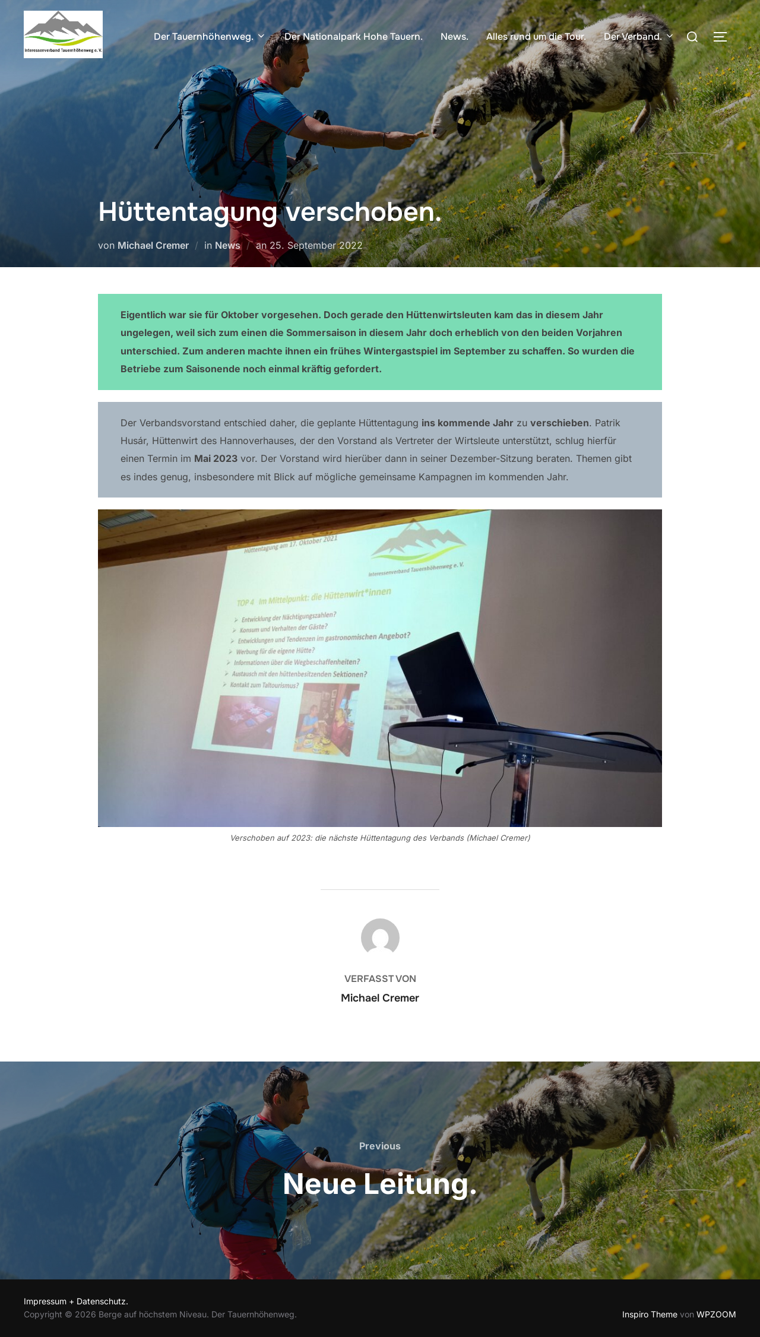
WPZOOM (716, 1314)
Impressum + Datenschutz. (76, 1301)
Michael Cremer (153, 245)
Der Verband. (639, 36)
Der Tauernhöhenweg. (210, 36)
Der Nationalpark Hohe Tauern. (353, 36)
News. (454, 36)
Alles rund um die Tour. (536, 36)
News (227, 245)
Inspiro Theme (649, 1314)
